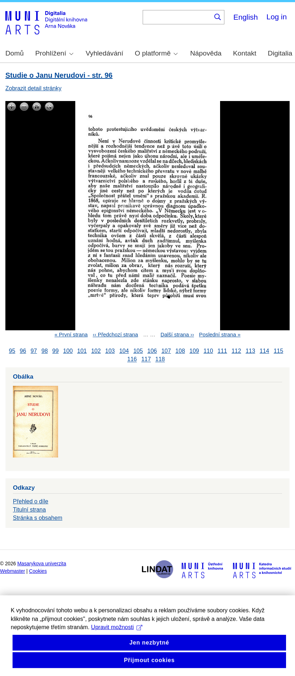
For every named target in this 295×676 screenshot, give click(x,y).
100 (68, 351)
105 (138, 351)
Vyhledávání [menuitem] (104, 53)
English (245, 17)
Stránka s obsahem (37, 518)
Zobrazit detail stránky (33, 88)
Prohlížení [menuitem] (54, 53)
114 (264, 351)
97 (33, 351)
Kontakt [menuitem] (244, 53)
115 (278, 351)
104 (124, 351)
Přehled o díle (30, 501)
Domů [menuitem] (14, 53)
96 (23, 351)
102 (96, 351)
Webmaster (12, 571)
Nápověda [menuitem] (206, 53)
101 (82, 351)
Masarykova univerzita (41, 563)
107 (166, 351)
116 (132, 359)
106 (152, 351)
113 (250, 351)
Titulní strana (29, 510)
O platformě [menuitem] (156, 53)
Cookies (38, 571)
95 (12, 351)
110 (208, 351)
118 (160, 359)
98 (45, 351)
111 (222, 351)
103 (110, 351)
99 (55, 351)
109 (194, 351)
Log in (276, 17)
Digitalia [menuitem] (280, 53)
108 (180, 351)
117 (146, 359)
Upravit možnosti (116, 650)
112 (236, 351)
